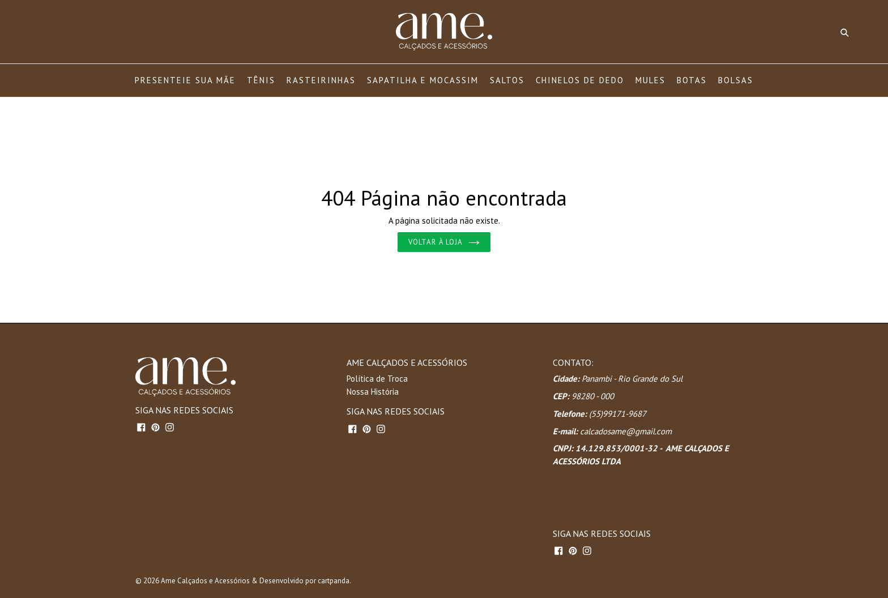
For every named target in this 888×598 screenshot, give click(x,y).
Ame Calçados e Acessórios (205, 581)
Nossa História (373, 391)
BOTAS (692, 80)
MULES (650, 80)
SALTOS (507, 80)
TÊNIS (261, 80)
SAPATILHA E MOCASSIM (423, 80)
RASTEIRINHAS (321, 80)
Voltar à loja (444, 242)
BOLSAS (735, 80)
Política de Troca (377, 378)
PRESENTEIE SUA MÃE (185, 80)
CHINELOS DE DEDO (580, 80)
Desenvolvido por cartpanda (304, 581)
